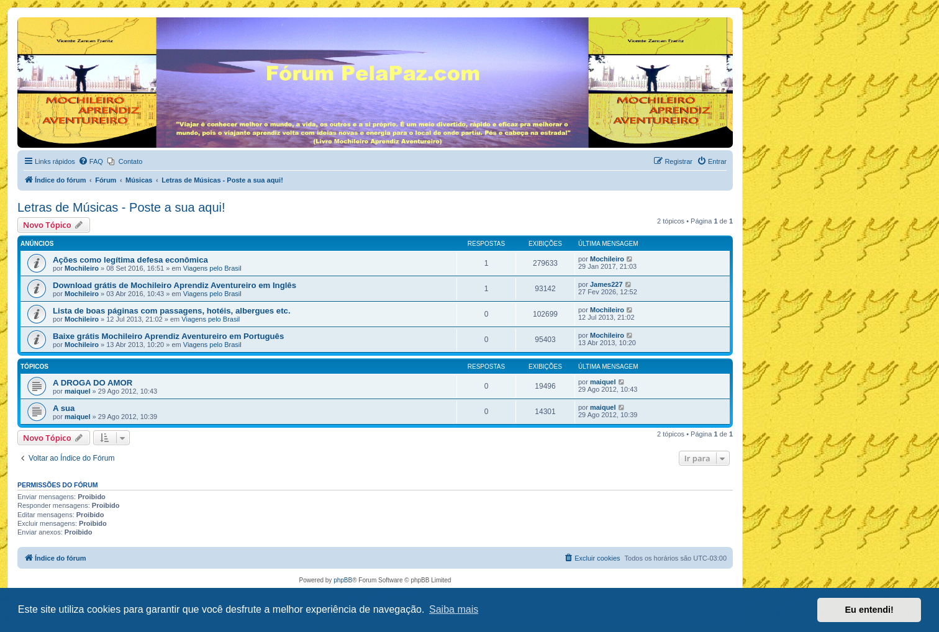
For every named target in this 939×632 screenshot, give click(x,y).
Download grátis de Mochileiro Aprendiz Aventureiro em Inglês (174, 285)
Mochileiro (82, 268)
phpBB (342, 580)
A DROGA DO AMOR (92, 382)
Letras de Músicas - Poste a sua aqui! (121, 207)
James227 (606, 284)
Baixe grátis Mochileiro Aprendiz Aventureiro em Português (168, 336)
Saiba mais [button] (453, 609)
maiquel (78, 391)
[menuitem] (90, 161)
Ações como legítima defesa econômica (130, 259)
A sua (64, 408)
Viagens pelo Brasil (212, 268)
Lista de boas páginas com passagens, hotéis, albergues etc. (172, 310)
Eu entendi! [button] (869, 610)
